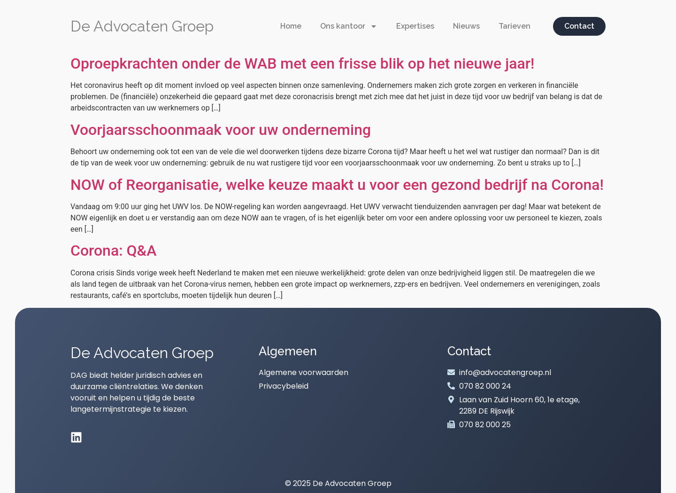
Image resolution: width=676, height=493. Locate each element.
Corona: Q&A (113, 250)
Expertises (415, 26)
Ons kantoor (348, 26)
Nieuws (466, 26)
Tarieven (514, 26)
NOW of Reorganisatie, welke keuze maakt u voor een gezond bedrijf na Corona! (337, 185)
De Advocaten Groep (142, 26)
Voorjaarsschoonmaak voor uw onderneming (220, 130)
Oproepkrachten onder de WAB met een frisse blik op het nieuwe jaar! (302, 63)
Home (290, 26)
